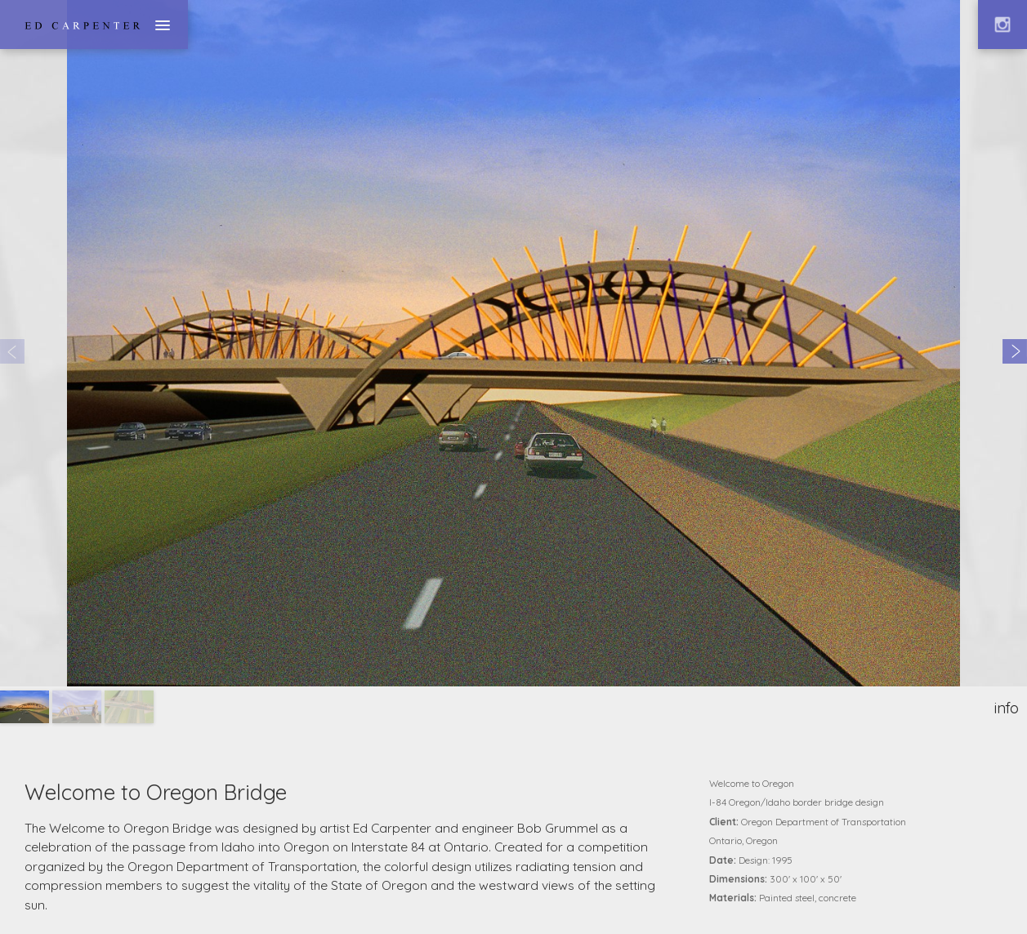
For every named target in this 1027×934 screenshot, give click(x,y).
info (1006, 708)
